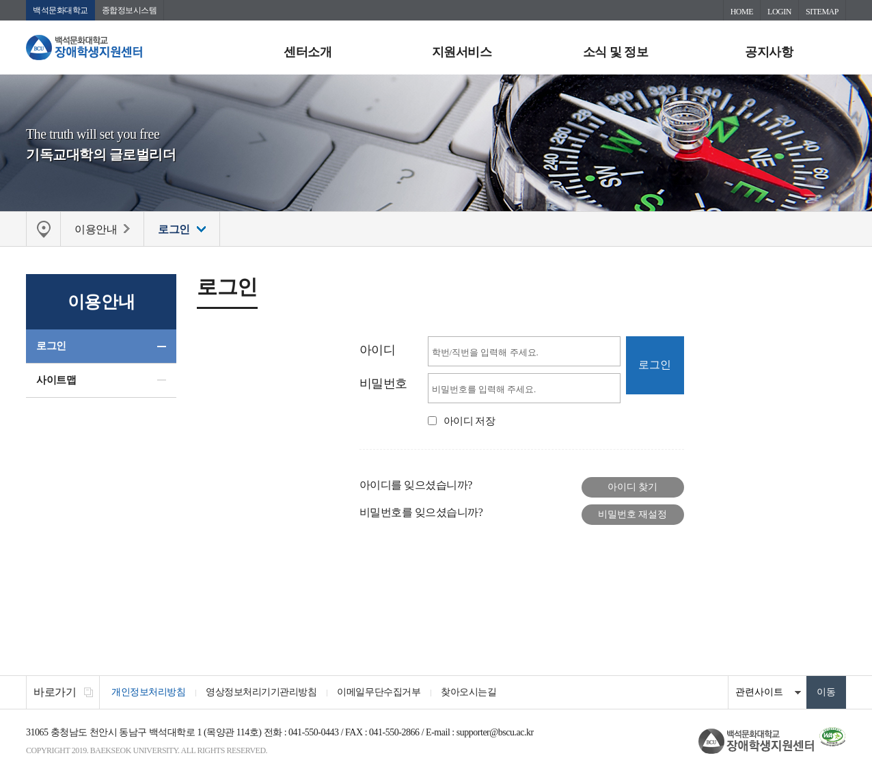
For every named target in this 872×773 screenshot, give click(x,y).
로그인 (51, 345)
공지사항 (769, 52)
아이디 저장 (469, 421)
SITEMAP (822, 11)
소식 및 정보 (616, 52)
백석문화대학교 (60, 10)
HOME (742, 11)
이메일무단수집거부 (378, 692)
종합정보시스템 (129, 10)
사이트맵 (56, 380)
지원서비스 (462, 52)
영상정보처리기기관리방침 (261, 692)
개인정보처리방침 (148, 692)
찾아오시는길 (468, 692)
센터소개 (307, 52)
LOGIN (779, 11)
